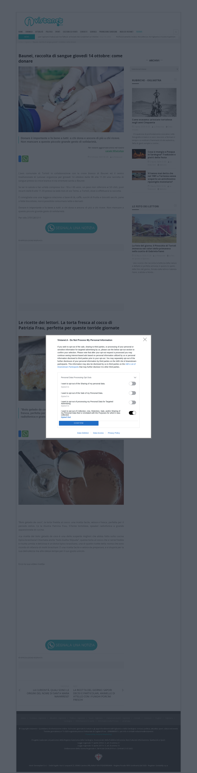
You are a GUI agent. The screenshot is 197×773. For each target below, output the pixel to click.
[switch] (132, 383)
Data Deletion (83, 433)
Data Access (98, 433)
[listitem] (98, 377)
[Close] (145, 340)
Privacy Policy (114, 433)
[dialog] (98, 386)
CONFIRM (79, 423)
